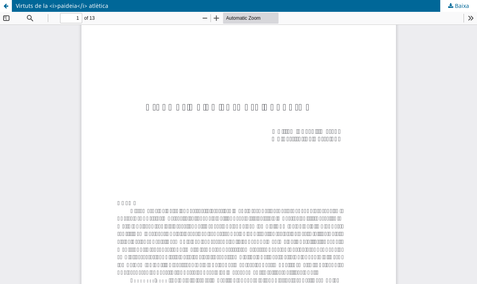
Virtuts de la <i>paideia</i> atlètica (62, 5)
